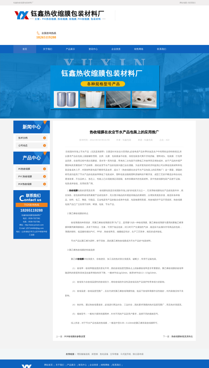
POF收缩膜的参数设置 (74, 317)
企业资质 (94, 345)
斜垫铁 (95, 334)
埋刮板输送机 (83, 334)
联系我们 (192, 3)
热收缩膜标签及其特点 (182, 317)
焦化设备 (104, 334)
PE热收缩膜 (24, 149)
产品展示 (71, 345)
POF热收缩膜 (25, 164)
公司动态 (23, 126)
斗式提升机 (125, 334)
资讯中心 (82, 345)
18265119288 (186, 17)
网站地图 (183, 3)
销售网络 (105, 345)
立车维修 (114, 334)
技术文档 (23, 118)
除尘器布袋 (138, 334)
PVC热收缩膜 (25, 157)
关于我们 (60, 345)
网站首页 (48, 345)
